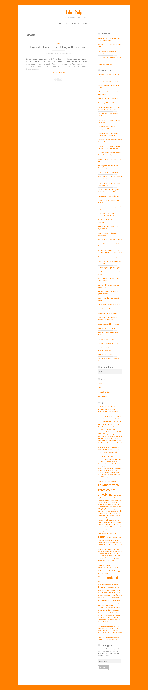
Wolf (103, 637)
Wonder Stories (109, 637)
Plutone (114, 563)
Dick (108, 468)
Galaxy (113, 509)
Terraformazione (102, 619)
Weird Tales (117, 633)
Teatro (113, 615)
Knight (106, 529)
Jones (116, 526)
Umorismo (110, 626)
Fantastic (107, 500)
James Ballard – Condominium (108, 196)
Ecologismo (113, 477)
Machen (108, 540)
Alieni (110, 406)
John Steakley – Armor (105, 354)
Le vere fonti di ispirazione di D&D (110, 57)
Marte (100, 545)
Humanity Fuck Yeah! (105, 520)
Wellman (100, 635)
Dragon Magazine (109, 472)
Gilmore (113, 511)
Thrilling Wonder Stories (109, 621)
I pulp (60, 24)
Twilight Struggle (102, 626)
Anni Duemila (101, 419)
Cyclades (112, 466)
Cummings (100, 466)
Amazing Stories (110, 409)
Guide (103, 515)
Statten (103, 605)
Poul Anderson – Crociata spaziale (109, 257)
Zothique (114, 639)
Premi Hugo (109, 567)
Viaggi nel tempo (110, 630)
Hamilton (108, 515)
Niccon (117, 549)
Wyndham (100, 639)
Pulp (100, 570)
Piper (110, 558)
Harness (113, 515)
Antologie (114, 427)
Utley (107, 628)
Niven (109, 551)
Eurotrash (100, 481)
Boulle (99, 447)
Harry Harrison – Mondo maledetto (110, 239)
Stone (111, 605)
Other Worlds (105, 555)
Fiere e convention (107, 504)
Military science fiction (110, 547)
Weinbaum (110, 632)
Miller (117, 547)
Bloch (110, 445)
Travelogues (115, 624)
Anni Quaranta (103, 421)
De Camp (117, 466)
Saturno (118, 590)
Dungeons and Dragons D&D (109, 474)
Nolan (112, 551)
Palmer (120, 555)
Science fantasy (108, 592)
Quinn (105, 571)
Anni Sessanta (115, 421)
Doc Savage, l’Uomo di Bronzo (108, 103)
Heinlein (104, 518)
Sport (112, 603)
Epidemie (100, 479)
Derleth (104, 468)
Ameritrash (101, 411)
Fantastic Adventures (115, 500)
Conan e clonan (116, 459)
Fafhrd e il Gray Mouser (110, 481)
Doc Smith (116, 470)
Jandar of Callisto (105, 526)
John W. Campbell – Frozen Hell (108, 98)
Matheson (104, 545)
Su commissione (102, 610)
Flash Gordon (105, 506)
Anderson (110, 414)
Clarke (105, 459)
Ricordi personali (106, 584)
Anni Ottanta (116, 419)
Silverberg (109, 595)
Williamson (117, 635)
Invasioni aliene (110, 524)
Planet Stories (108, 563)
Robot (117, 587)
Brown (99, 449)
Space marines (112, 600)
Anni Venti (101, 427)
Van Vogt (116, 628)
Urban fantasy (102, 628)
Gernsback (100, 511)
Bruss (107, 449)
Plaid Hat (107, 560)
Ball (105, 438)
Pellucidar (100, 558)
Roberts (109, 587)
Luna (119, 537)
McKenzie (110, 545)
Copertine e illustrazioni (105, 463)
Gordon (100, 515)
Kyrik (103, 531)
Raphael (106, 573)
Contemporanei (102, 461)
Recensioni (108, 577)
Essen (109, 479)
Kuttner (100, 531)
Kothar (115, 529)
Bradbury (108, 447)
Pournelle (100, 567)
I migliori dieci (105, 392)
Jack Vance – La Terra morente (108, 313)
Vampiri (111, 628)
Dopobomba (101, 472)
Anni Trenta (115, 424)
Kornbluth (110, 529)
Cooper (109, 461)
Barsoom (113, 438)
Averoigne (101, 438)
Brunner (104, 449)
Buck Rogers (112, 449)
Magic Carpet (117, 542)
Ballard (108, 438)
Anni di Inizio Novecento (113, 416)
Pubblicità (115, 567)
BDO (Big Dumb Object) (109, 440)
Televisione (108, 617)
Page (116, 555)
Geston (105, 511)
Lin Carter (108, 537)
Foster (114, 506)
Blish (107, 445)
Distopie (104, 470)
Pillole (106, 558)
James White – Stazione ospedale (109, 304)
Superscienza (113, 610)
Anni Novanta (108, 419)
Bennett (115, 442)
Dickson (116, 468)
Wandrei (105, 632)
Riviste (102, 587)
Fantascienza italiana (108, 498)
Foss (111, 506)
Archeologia (101, 431)
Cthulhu (118, 464)
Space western (107, 603)
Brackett (104, 447)
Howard (113, 518)
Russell (108, 590)
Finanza (100, 506)
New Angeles (105, 549)
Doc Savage (110, 470)
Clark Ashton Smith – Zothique (108, 324)
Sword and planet (103, 613)
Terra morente (110, 619)
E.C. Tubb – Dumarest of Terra (108, 81)
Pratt (104, 567)
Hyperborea (115, 520)
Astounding (111, 436)
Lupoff (99, 540)
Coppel (114, 463)
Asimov (100, 436)
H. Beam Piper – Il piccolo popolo (109, 268)
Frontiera (108, 509)
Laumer (116, 531)
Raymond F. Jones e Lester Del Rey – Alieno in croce (58, 47)
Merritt (120, 545)
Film (118, 504)
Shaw (105, 595)
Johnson (112, 526)
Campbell (110, 452)
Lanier (107, 531)
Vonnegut (100, 632)
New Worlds (112, 549)
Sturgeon (118, 607)
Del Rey (100, 468)
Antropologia (103, 429)
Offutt (110, 553)
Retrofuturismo (108, 582)
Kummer (120, 529)
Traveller (109, 624)
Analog (105, 414)
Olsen (114, 553)
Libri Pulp (74, 12)
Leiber (99, 533)
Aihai (99, 407)
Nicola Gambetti (72, 24)
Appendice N (112, 429)
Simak (114, 595)
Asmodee (104, 436)
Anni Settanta (104, 424)
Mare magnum (103, 396)
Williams (111, 635)
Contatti (86, 24)
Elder (118, 477)
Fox (117, 506)
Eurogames (114, 479)
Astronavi (118, 436)
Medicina (115, 545)
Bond (119, 445)
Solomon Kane (106, 597)
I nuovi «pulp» (101, 524)
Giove (113, 513)
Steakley (108, 605)
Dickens (111, 468)
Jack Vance (118, 524)
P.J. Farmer (112, 555)
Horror (108, 518)
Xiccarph (106, 639)
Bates (117, 438)
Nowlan (107, 553)
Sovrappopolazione (103, 600)
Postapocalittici (115, 565)
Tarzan (110, 615)
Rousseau (100, 590)
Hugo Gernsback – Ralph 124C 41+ (109, 172)
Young (110, 639)
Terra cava (116, 617)
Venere (103, 630)
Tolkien (117, 621)
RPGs (104, 590)
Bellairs (119, 440)
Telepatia (101, 617)
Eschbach (105, 479)
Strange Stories (111, 607)
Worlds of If (116, 637)
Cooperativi (115, 461)
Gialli (109, 511)
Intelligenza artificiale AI (114, 522)
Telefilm (118, 615)
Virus (117, 630)
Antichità (108, 427)
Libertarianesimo (111, 533)
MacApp (104, 540)
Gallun (117, 509)
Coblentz (109, 459)
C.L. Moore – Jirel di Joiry (106, 339)
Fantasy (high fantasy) (104, 502)
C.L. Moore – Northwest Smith (108, 343)
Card (114, 452)
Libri (58, 43)
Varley (99, 630)
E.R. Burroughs (105, 477)
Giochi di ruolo (107, 513)
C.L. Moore (104, 452)
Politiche (101, 565)
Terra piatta (118, 619)
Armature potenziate (113, 434)
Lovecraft (114, 537)
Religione (100, 582)
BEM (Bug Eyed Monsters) (105, 442)
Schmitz (100, 592)
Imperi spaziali (102, 522)
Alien (105, 407)
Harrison (118, 515)
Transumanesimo (102, 624)
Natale (100, 549)
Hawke (99, 518)
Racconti (112, 570)
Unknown (116, 626)
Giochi (100, 383)
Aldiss (102, 407)
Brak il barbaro (115, 447)
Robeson (113, 587)
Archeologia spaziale (110, 431)
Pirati (113, 558)
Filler (114, 504)
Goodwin (118, 513)
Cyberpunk (107, 466)
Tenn (112, 617)
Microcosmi (101, 547)
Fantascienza (108, 485)
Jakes (99, 526)
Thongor (100, 621)
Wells (104, 635)
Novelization (101, 553)
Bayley (99, 440)
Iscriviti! (103, 667)
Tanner (106, 615)
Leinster (104, 533)
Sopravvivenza (115, 597)
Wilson (99, 637)
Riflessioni (115, 584)
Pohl (117, 563)
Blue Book (115, 445)
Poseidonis (107, 565)
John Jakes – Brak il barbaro (107, 328)
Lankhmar (111, 531)
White (107, 635)
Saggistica (113, 590)
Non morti (118, 551)
